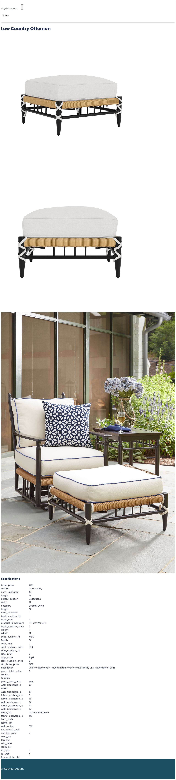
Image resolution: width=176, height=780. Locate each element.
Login (5, 15)
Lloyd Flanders (9, 8)
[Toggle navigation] (22, 7)
